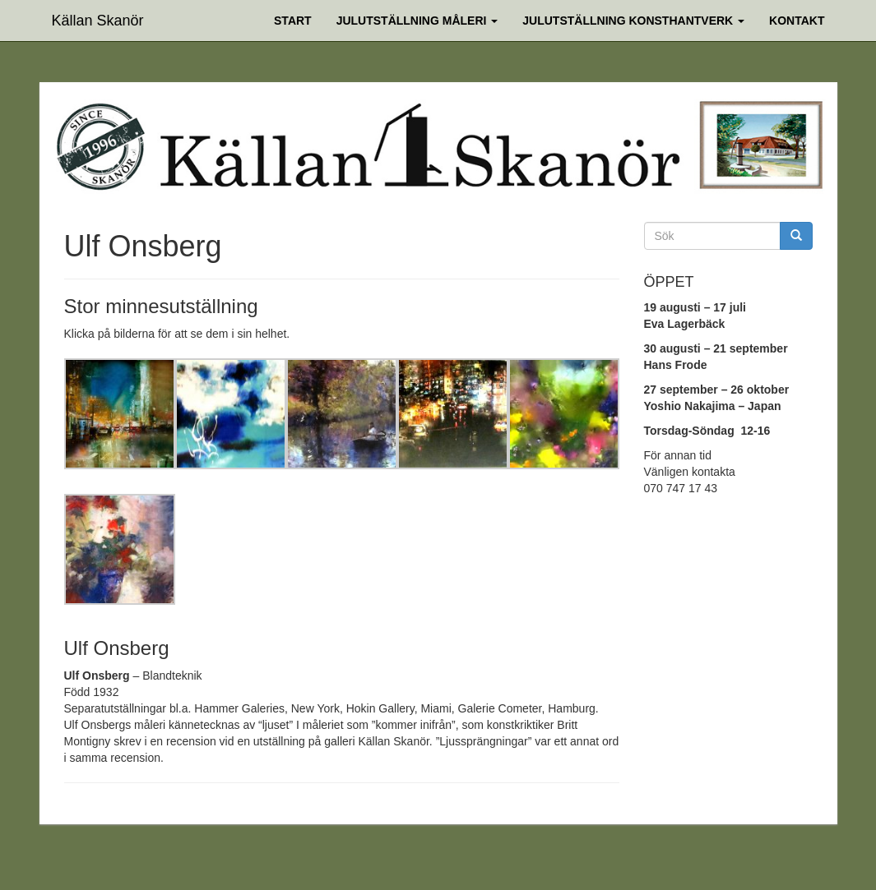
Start (293, 20)
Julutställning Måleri (417, 20)
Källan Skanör (98, 18)
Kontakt (796, 20)
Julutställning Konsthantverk (633, 20)
